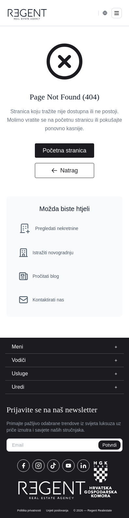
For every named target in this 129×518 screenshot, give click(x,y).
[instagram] (38, 465)
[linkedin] (83, 465)
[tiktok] (53, 465)
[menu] (116, 13)
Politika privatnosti (29, 510)
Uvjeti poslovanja (57, 510)
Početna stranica (64, 150)
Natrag (64, 170)
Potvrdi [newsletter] (109, 445)
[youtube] (68, 465)
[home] (27, 14)
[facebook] (23, 465)
